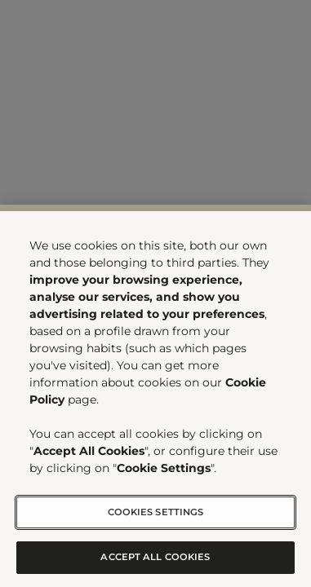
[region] (155, 396)
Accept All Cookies (155, 557)
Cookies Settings (156, 512)
